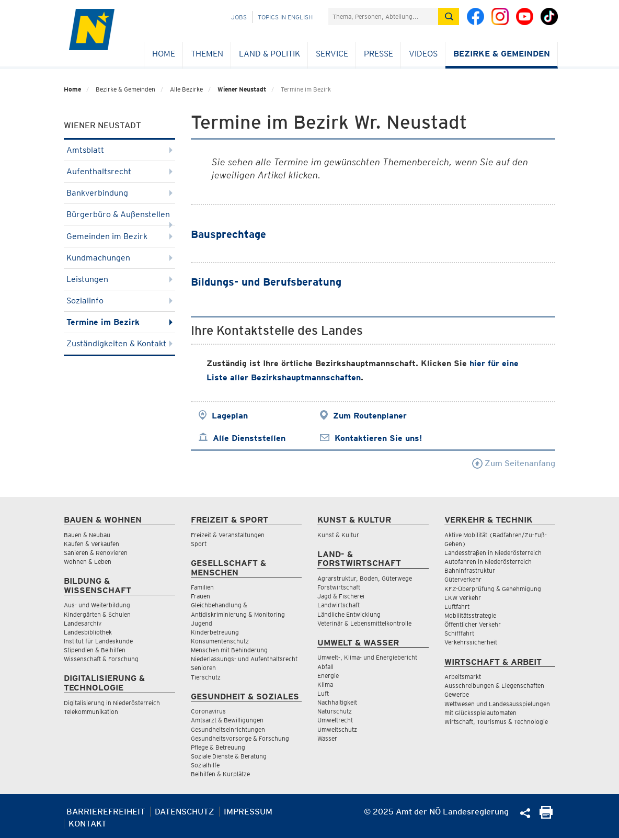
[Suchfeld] (383, 16)
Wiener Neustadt (241, 89)
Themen (207, 54)
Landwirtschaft (338, 605)
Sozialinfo (119, 300)
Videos (423, 54)
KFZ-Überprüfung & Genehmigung (492, 589)
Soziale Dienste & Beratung (229, 756)
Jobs (239, 17)
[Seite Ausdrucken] (546, 816)
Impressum (248, 812)
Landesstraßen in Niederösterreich (493, 553)
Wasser (327, 738)
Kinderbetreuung (215, 632)
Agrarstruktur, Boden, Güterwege (364, 578)
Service (332, 54)
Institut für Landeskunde (98, 641)
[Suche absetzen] (448, 16)
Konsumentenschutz (220, 641)
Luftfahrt (456, 606)
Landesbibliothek (88, 632)
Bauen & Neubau (87, 535)
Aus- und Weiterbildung (97, 605)
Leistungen (119, 279)
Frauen (200, 596)
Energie (328, 676)
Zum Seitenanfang (513, 463)
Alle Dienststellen (249, 438)
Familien (202, 587)
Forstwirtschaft (338, 587)
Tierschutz (206, 677)
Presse (378, 54)
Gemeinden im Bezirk (119, 236)
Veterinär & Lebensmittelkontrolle (364, 623)
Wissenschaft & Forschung (101, 659)
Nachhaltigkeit (337, 702)
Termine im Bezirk (119, 322)
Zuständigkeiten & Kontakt (119, 343)
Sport (199, 544)
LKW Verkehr (462, 598)
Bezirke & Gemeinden (501, 54)
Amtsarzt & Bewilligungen (227, 720)
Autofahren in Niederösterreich (488, 561)
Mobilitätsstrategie (470, 615)
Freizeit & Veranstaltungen (228, 535)
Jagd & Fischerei (340, 596)
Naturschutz (334, 711)
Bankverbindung (119, 193)
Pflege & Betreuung (218, 747)
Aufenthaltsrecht (119, 171)
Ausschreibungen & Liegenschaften (494, 685)
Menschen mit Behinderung (229, 650)
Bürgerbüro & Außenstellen (119, 217)
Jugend (201, 623)
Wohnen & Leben (87, 561)
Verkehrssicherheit (470, 642)
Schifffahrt (459, 633)
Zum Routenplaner (370, 416)
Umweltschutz (337, 729)
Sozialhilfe (205, 765)
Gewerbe (456, 694)
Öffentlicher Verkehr (472, 624)
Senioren (203, 668)
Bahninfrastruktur (469, 570)
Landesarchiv (82, 623)
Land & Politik (269, 54)
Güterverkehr (463, 579)
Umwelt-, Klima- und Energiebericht (367, 657)
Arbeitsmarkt (462, 677)
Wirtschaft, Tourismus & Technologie (496, 722)
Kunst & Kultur (338, 535)
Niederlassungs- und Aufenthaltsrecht (244, 659)
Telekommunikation (91, 712)
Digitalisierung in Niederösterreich (112, 703)
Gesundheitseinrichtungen (228, 729)
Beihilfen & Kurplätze (220, 774)
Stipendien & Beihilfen (94, 650)
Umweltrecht (335, 720)
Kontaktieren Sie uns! (378, 438)
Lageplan (230, 416)
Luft (323, 693)
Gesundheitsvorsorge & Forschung (240, 738)
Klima (325, 684)
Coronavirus (208, 711)
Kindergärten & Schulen (97, 614)
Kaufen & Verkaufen (91, 544)
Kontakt (87, 824)
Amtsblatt (119, 150)
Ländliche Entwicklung (349, 614)
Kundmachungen (119, 258)
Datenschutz (184, 812)
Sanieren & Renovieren (96, 553)
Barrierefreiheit (105, 812)
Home (163, 54)
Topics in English (285, 17)
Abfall (325, 667)
